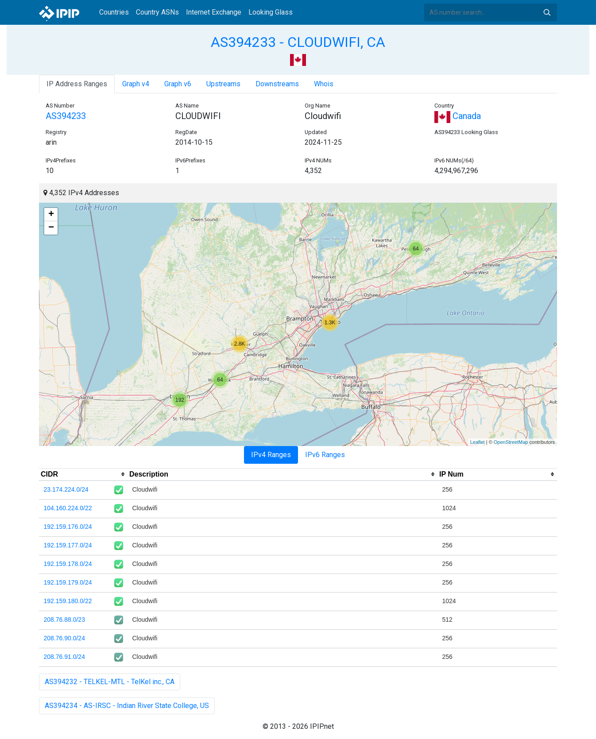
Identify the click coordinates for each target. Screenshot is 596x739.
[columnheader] (83, 474)
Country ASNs (157, 12)
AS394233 (66, 116)
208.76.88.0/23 (64, 619)
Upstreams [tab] (223, 84)
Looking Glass (270, 12)
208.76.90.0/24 (64, 638)
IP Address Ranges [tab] (76, 84)
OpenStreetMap (511, 442)
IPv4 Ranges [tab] (271, 454)
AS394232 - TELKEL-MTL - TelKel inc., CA (109, 681)
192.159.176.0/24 (68, 526)
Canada (457, 116)
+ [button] (51, 214)
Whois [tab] (323, 84)
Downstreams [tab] (277, 84)
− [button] (51, 228)
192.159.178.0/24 (68, 563)
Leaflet (477, 442)
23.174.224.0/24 (66, 489)
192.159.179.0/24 (68, 582)
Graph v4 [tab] (135, 84)
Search (547, 12)
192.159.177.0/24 (68, 545)
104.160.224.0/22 (68, 508)
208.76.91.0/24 (64, 656)
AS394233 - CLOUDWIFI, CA (298, 42)
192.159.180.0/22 (68, 600)
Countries (114, 12)
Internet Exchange (213, 12)
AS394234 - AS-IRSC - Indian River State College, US (127, 705)
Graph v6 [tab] (177, 84)
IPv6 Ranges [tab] (325, 454)
